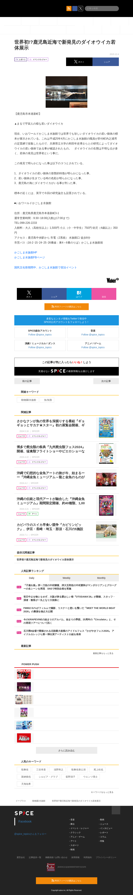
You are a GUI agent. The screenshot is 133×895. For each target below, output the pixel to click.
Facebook (25, 821)
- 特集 (101, 841)
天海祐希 (24, 784)
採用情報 (75, 857)
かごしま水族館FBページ (29, 257)
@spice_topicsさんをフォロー (30, 834)
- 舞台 (72, 824)
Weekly (67, 578)
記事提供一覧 (35, 857)
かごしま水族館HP (25, 252)
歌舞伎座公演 (77, 769)
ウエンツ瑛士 (89, 776)
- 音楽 (72, 819)
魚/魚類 (46, 400)
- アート (73, 841)
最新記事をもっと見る (104, 653)
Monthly (101, 578)
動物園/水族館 (27, 400)
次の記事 (109, 381)
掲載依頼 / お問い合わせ (56, 857)
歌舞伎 (23, 769)
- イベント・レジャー (79, 828)
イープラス (21, 801)
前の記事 (24, 381)
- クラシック (75, 832)
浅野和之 (57, 769)
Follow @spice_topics (40, 334)
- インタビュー (105, 828)
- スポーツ (74, 845)
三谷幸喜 (39, 769)
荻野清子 (69, 776)
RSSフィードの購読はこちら (69, 306)
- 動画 (101, 819)
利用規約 (88, 857)
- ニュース (103, 824)
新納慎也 (24, 776)
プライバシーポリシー (106, 857)
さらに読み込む (76, 750)
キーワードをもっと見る (103, 792)
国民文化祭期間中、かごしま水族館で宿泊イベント (45, 267)
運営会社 (21, 857)
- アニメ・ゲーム (77, 837)
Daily (31, 578)
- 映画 (72, 849)
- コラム (102, 837)
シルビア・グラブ (47, 776)
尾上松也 (97, 769)
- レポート (103, 832)
